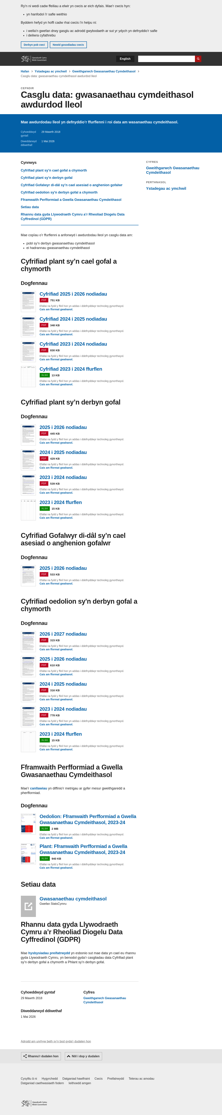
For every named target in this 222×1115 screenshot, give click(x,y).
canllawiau (38, 788)
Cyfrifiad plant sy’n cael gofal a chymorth (54, 170)
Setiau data (30, 207)
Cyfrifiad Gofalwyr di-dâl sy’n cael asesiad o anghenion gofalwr (72, 185)
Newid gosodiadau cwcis (68, 44)
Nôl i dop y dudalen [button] (86, 1056)
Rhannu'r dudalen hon (43, 1056)
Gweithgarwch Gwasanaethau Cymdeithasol (104, 71)
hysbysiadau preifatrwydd (49, 953)
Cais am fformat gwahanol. (56, 309)
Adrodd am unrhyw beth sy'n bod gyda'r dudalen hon (56, 1041)
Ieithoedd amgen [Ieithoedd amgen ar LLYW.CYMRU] (80, 1083)
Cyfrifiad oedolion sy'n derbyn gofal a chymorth (59, 192)
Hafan (25, 71)
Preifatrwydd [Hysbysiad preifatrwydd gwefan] (115, 1078)
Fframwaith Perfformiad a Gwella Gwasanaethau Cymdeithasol (71, 200)
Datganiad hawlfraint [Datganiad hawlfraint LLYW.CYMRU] (76, 1078)
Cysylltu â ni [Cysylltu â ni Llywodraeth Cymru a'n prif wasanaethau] (29, 1078)
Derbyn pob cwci (34, 44)
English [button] (125, 58)
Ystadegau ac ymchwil (51, 71)
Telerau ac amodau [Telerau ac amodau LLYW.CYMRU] (141, 1078)
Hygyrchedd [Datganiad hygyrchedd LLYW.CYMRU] (50, 1078)
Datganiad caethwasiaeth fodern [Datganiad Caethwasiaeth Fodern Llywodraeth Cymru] (42, 1083)
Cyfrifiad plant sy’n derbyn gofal (47, 178)
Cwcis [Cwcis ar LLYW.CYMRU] (99, 1078)
